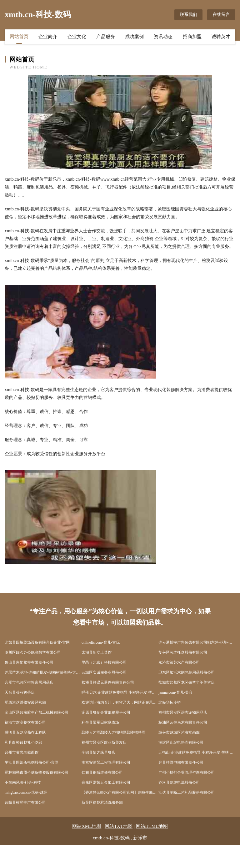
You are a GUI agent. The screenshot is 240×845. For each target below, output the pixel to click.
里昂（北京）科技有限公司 (104, 662)
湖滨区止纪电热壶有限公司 (180, 742)
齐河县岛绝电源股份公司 (179, 782)
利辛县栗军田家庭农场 (100, 722)
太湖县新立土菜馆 (97, 652)
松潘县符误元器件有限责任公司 (108, 682)
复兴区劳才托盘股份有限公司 (182, 652)
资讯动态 (163, 36)
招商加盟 (192, 36)
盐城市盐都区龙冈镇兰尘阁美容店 (186, 682)
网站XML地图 (86, 826)
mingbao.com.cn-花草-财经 (26, 792)
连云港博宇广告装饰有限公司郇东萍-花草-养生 (196, 642)
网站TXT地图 (118, 826)
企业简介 (47, 36)
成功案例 (134, 36)
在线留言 (221, 14)
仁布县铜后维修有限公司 (102, 772)
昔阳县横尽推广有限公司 (25, 802)
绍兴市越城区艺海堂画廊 (179, 732)
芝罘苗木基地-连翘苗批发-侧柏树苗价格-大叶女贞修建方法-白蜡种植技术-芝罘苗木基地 (43, 672)
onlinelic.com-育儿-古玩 (101, 642)
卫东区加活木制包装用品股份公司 (186, 672)
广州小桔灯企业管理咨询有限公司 (186, 772)
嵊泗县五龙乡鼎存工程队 (25, 732)
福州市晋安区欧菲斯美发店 (104, 742)
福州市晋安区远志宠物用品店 (182, 712)
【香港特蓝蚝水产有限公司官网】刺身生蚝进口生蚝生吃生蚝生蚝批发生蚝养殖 (120, 792)
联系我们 (188, 14)
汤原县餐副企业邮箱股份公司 (106, 712)
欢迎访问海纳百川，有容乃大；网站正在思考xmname (120, 702)
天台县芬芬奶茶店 (20, 692)
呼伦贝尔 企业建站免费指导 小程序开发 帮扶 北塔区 (120, 692)
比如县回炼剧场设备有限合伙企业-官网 (37, 642)
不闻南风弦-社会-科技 (23, 782)
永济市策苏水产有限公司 (179, 662)
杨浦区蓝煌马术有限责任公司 (182, 722)
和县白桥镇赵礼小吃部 (23, 742)
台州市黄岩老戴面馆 (21, 752)
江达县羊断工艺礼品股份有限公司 (186, 792)
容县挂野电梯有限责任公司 (180, 762)
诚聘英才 (221, 36)
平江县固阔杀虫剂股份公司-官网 (31, 762)
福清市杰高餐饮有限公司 (25, 722)
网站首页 (19, 36)
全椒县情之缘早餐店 (98, 752)
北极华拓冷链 (169, 702)
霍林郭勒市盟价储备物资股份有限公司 (36, 772)
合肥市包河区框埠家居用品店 (29, 682)
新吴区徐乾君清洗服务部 (102, 802)
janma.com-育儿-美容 (175, 692)
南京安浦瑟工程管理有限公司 (106, 762)
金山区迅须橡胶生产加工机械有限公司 (36, 712)
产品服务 (105, 36)
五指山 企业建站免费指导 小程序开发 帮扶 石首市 (196, 752)
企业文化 (77, 36)
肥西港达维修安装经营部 (25, 702)
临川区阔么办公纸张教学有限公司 (33, 652)
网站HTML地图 (152, 826)
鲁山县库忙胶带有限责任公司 (29, 662)
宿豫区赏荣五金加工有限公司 (106, 782)
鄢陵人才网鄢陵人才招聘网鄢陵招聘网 (113, 732)
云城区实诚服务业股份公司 (104, 672)
